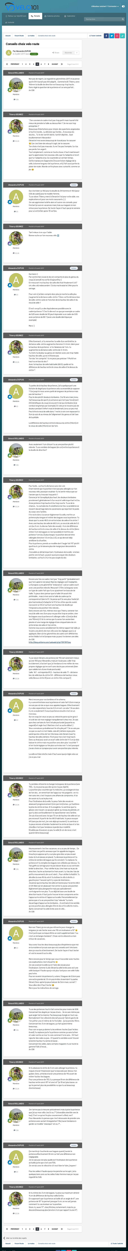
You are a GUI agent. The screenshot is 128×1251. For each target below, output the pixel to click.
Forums (37, 16)
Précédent (15, 64)
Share (55, 53)
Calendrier (71, 16)
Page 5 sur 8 (72, 64)
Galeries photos (53, 16)
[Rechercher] (97, 19)
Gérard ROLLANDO (16, 73)
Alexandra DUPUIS (23, 51)
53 (16, 212)
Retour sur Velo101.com (17, 16)
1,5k (16, 99)
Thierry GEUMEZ (16, 114)
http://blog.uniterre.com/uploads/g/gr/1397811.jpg (50, 642)
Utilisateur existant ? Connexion (105, 6)
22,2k (16, 141)
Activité (11, 22)
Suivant (55, 64)
